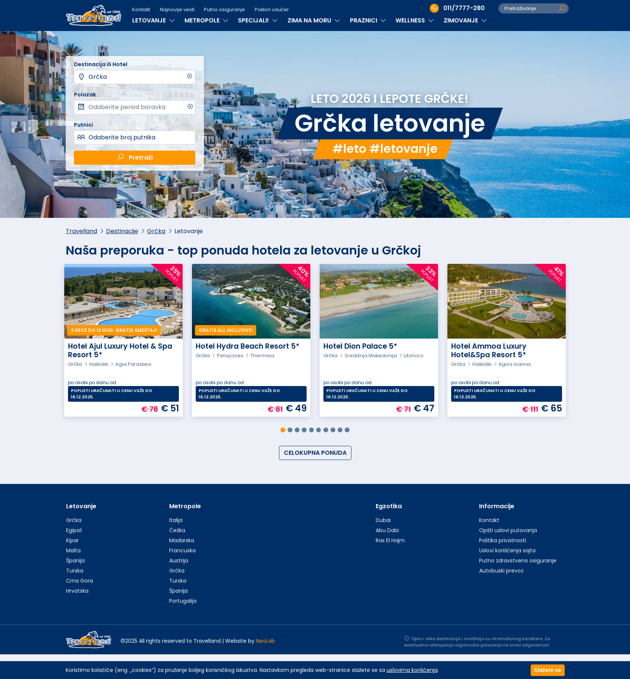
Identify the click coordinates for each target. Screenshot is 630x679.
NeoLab (265, 641)
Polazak (85, 94)
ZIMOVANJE (465, 20)
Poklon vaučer (272, 9)
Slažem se (547, 670)
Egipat (74, 530)
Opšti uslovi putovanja (508, 530)
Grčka (98, 76)
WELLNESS (414, 20)
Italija (176, 520)
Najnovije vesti (177, 9)
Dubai (383, 520)
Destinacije (122, 231)
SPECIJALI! (258, 20)
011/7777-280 (457, 8)
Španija (75, 560)
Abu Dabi (387, 530)
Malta (73, 550)
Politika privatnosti (502, 540)
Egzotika (389, 506)
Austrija (178, 560)
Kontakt (141, 9)
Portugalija (182, 601)
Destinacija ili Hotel (100, 64)
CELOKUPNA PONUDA (315, 452)
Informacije (496, 506)
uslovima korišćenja (412, 670)
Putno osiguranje (224, 9)
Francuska (182, 550)
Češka (177, 530)
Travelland (81, 231)
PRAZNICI (368, 20)
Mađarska (181, 540)
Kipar (72, 540)
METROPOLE (206, 20)
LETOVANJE (153, 20)
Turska (74, 570)
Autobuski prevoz (501, 570)
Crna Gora (79, 580)
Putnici (83, 125)
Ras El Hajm (390, 540)
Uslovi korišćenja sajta (507, 550)
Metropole (185, 506)
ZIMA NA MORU (314, 20)
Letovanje (81, 506)
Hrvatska (77, 591)
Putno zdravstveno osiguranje (517, 560)
